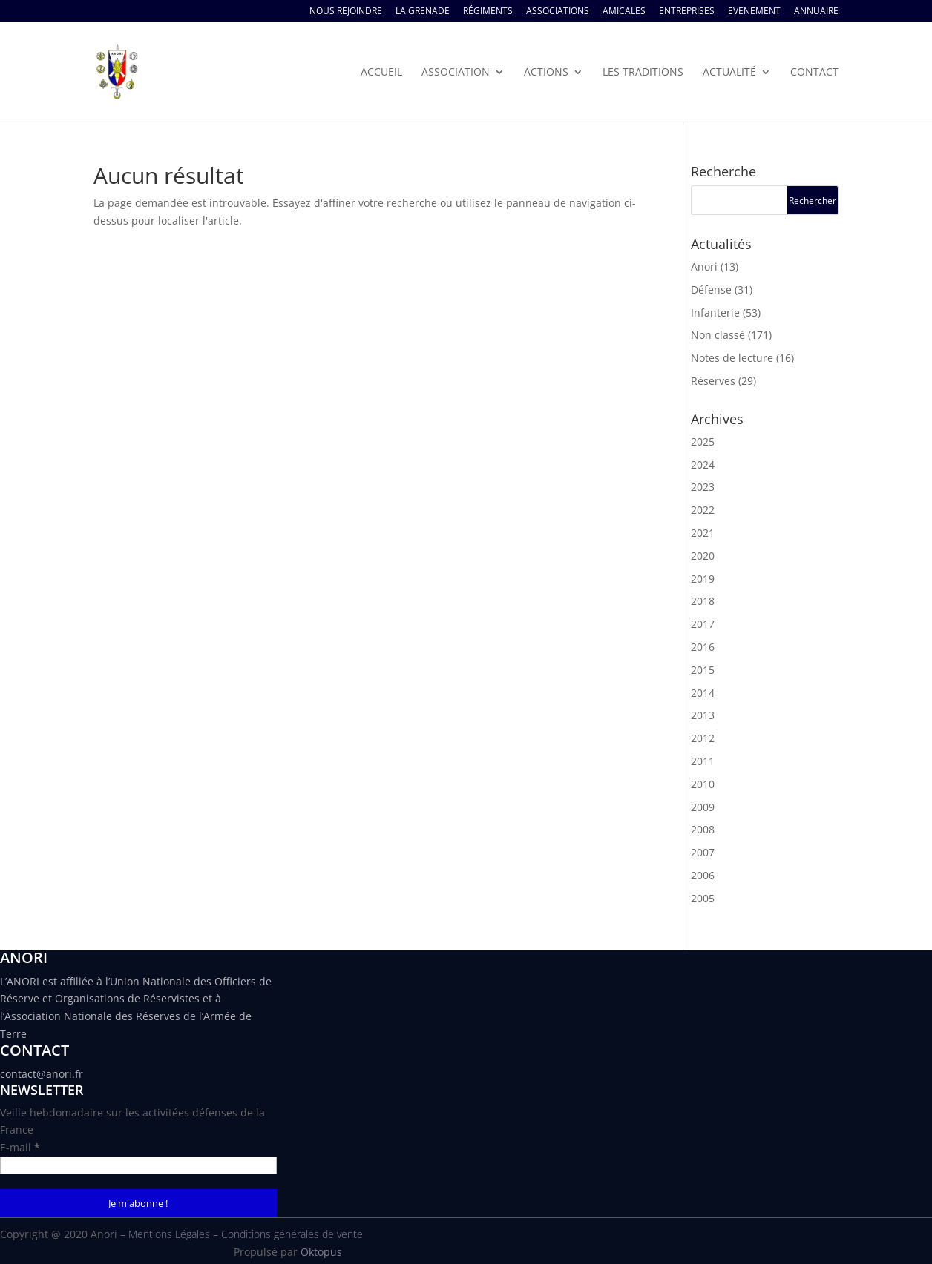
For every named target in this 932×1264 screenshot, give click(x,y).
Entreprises (687, 12)
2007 (703, 852)
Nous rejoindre (345, 12)
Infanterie (715, 312)
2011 (703, 761)
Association (455, 73)
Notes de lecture (732, 358)
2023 (703, 487)
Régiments (488, 12)
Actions (546, 73)
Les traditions (643, 73)
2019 (703, 579)
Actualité (729, 73)
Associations (557, 12)
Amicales (624, 12)
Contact (814, 73)
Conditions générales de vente (292, 1234)
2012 (703, 738)
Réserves (713, 381)
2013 (703, 715)
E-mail (20, 1147)
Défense (711, 289)
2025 (703, 441)
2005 (703, 898)
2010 (703, 784)
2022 (703, 510)
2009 (703, 807)
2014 (703, 693)
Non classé (718, 335)
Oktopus (321, 1252)
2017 (703, 624)
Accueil (381, 73)
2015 (703, 670)
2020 (703, 556)
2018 (703, 601)
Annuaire (816, 12)
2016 (703, 647)
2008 (703, 829)
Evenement (754, 12)
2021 (703, 533)
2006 (703, 875)
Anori (704, 266)
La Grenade (423, 12)
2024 (703, 464)
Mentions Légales (169, 1234)
